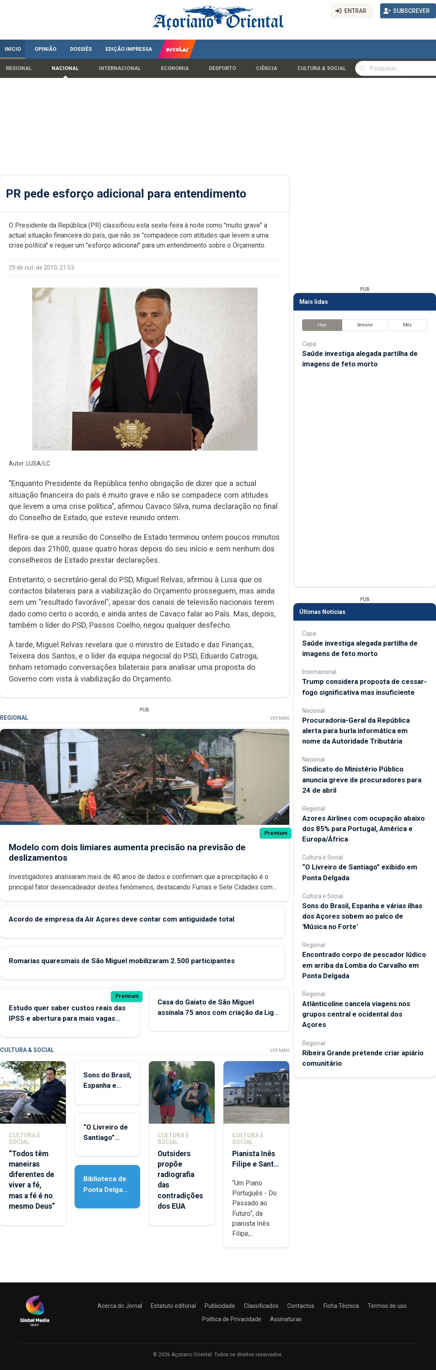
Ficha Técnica (341, 1305)
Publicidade (220, 1305)
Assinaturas (286, 1319)
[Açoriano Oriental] (34, 1327)
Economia (175, 68)
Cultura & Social (321, 68)
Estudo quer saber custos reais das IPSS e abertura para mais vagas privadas (67, 1018)
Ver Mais (279, 718)
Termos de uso (387, 1305)
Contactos (300, 1305)
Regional (19, 68)
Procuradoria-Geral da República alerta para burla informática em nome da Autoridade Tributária (356, 730)
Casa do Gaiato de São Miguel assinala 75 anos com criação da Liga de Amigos (218, 1012)
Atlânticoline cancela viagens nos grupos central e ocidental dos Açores (356, 1014)
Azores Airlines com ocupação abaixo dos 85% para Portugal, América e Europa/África (363, 828)
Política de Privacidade (231, 1319)
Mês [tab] (407, 325)
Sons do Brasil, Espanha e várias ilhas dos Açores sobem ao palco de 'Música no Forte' (362, 916)
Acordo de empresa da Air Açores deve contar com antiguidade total (121, 919)
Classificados (261, 1305)
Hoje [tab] (322, 325)
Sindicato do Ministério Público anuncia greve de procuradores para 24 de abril (361, 779)
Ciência (266, 68)
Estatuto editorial (173, 1305)
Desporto (222, 68)
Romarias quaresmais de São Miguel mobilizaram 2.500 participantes (122, 960)
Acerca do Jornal (120, 1305)
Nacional (65, 68)
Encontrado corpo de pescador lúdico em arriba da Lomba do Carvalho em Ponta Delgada (364, 964)
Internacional (120, 68)
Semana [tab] (365, 325)
